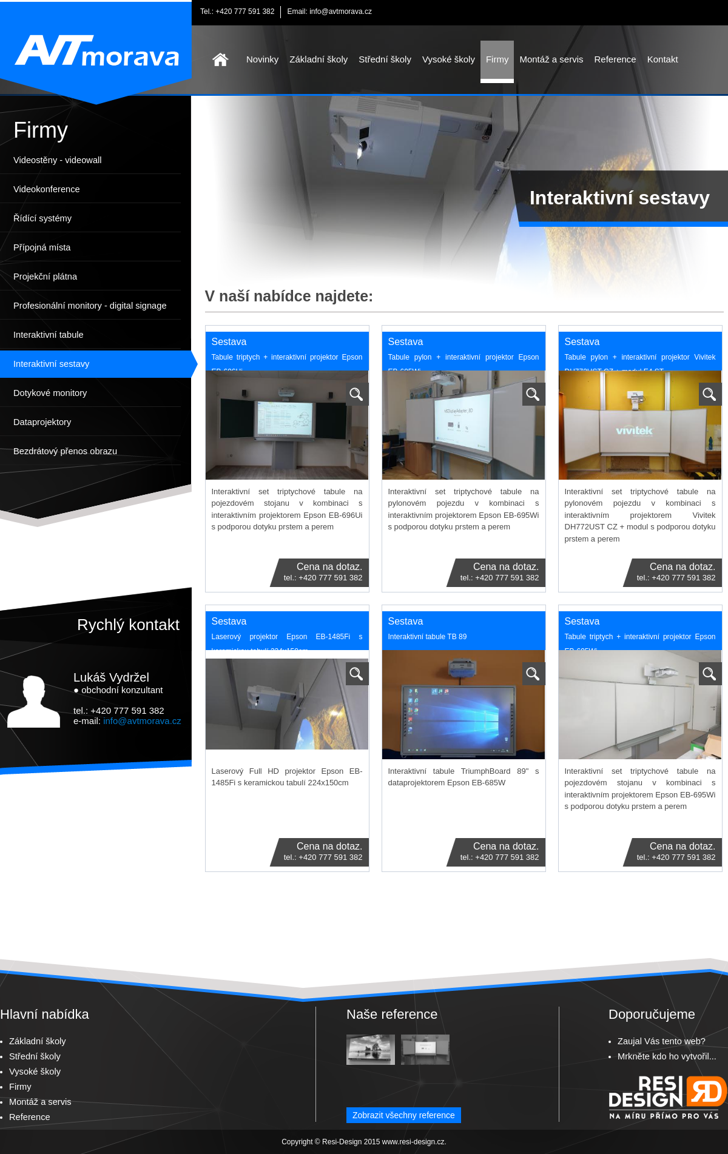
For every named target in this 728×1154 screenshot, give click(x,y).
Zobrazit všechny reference (403, 1115)
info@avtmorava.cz (340, 11)
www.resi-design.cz (413, 1142)
